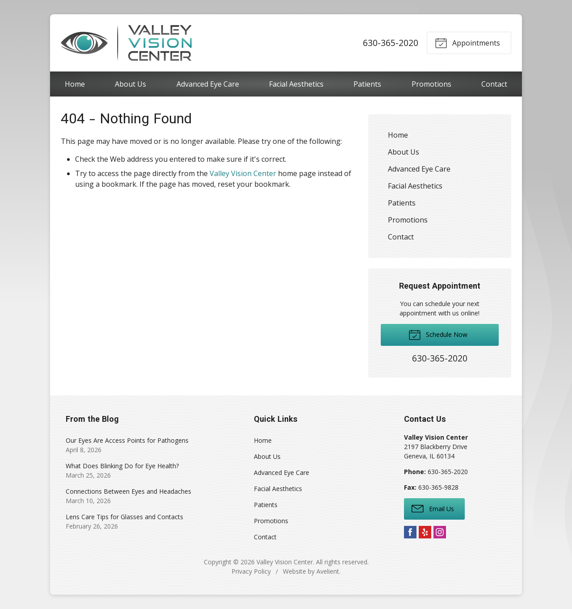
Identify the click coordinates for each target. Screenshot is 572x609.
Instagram (439, 532)
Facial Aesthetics (296, 84)
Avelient (327, 571)
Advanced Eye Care (208, 84)
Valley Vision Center (243, 173)
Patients (367, 84)
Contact (494, 84)
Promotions (431, 84)
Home (75, 84)
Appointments (467, 42)
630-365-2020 (390, 43)
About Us (130, 84)
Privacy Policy (251, 571)
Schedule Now (437, 334)
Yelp (425, 532)
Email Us (433, 508)
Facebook (410, 532)
